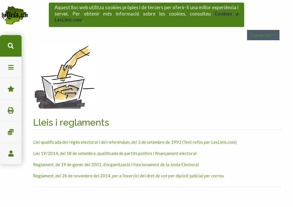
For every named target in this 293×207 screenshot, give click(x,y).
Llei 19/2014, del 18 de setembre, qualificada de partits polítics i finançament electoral (114, 144)
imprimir (11, 110)
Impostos (11, 132)
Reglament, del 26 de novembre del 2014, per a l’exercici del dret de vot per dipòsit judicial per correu (128, 167)
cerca (11, 46)
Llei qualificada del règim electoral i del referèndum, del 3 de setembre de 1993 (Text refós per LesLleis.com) (135, 133)
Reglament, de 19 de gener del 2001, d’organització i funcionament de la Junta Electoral (116, 156)
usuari (11, 153)
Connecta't (261, 26)
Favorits (11, 89)
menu (11, 67)
